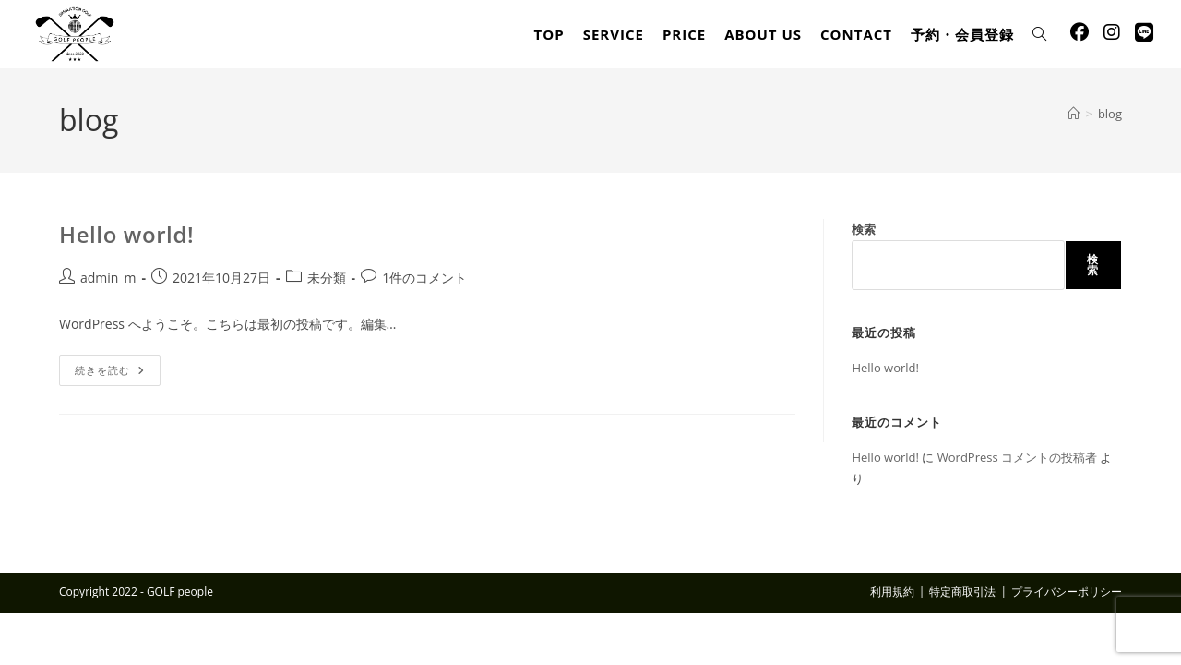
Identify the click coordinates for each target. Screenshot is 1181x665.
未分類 (326, 277)
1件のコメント (424, 277)
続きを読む (118, 373)
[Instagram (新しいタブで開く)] (1111, 32)
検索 (864, 229)
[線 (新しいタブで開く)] (1144, 32)
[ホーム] (1074, 113)
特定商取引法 (962, 591)
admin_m (108, 277)
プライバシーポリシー (1066, 591)
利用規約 (892, 591)
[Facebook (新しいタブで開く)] (1079, 32)
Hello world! (126, 234)
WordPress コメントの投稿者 (1017, 457)
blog (1110, 113)
